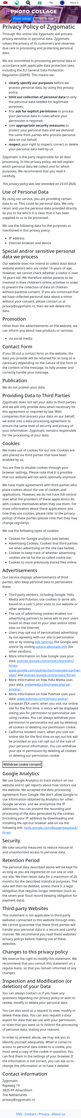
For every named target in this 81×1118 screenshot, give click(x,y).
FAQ (19, 1114)
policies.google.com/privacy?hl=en (49, 675)
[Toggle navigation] (73, 11)
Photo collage (22, 18)
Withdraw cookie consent (22, 764)
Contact (30, 1114)
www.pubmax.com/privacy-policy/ (42, 699)
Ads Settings (44, 642)
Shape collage (44, 18)
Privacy (44, 1114)
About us (58, 1114)
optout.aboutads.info (51, 646)
